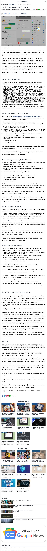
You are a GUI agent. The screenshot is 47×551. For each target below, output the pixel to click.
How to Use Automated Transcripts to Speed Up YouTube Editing (6, 490)
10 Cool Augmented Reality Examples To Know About (23, 500)
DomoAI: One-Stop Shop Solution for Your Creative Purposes (22, 461)
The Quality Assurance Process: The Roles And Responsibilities (13, 547)
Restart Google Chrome (8, 220)
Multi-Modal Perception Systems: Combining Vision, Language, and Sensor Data (38, 461)
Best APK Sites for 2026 (22, 474)
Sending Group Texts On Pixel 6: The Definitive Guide (23, 510)
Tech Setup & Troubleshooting (14, 13)
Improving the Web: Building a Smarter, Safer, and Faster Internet (23, 490)
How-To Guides (4, 13)
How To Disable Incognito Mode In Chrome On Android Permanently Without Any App (23, 414)
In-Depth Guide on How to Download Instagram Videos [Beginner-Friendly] (16, 550)
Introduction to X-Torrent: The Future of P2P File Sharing (23, 505)
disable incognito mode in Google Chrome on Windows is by (25, 116)
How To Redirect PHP (17, 514)
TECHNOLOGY (23, 13)
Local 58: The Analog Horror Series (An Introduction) (23, 519)
